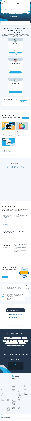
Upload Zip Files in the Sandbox (16, 322)
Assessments (13, 403)
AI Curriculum (19, 397)
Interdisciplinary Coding (16, 338)
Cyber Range (2, 395)
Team (18, 401)
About (19, 400)
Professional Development (2, 392)
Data (12, 388)
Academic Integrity (13, 392)
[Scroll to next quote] (30, 293)
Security (19, 407)
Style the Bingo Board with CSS (22, 167)
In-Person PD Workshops (25, 387)
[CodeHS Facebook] (12, 378)
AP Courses (13, 408)
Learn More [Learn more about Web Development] (15, 94)
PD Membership (26, 394)
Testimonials (7, 402)
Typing (1, 394)
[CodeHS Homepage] (3, 1)
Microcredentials (26, 393)
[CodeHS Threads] (18, 378)
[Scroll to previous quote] (1, 293)
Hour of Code (19, 392)
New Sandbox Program (2, 401)
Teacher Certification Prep (26, 392)
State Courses (19, 389)
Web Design (6, 340)
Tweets (7, 403)
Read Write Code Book (8, 405)
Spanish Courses (20, 390)
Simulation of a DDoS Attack (8, 167)
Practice (19, 393)
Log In (26, 11)
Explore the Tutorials (25, 118)
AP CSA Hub (19, 396)
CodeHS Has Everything (13, 399)
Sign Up (29, 11)
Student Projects (8, 408)
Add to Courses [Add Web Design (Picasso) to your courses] (15, 52)
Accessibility (19, 408)
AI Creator (2, 393)
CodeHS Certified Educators (4, 414)
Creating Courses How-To (23, 101)
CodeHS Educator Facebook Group (5, 417)
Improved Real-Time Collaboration (16, 314)
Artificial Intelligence (12, 345)
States (7, 401)
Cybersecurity (7, 338)
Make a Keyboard (12, 167)
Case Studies (7, 400)
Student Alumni (8, 410)
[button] (8, 3)
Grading (13, 387)
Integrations (13, 390)
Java (26, 340)
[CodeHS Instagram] (13, 378)
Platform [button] (18, 3)
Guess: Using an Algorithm (18, 167)
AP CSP (24, 338)
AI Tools (13, 391)
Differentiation (14, 401)
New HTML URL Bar (13, 317)
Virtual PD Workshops (25, 388)
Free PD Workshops (25, 390)
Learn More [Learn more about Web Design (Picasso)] (15, 54)
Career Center (8, 409)
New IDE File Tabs (13, 320)
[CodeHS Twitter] (17, 378)
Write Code (13, 389)
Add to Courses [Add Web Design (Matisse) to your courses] (15, 72)
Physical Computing (13, 407)
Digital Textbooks (20, 395)
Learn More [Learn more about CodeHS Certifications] (5, 277)
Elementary (20, 345)
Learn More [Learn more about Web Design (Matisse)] (15, 74)
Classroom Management (13, 386)
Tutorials (19, 394)
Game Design (13, 340)
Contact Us (15, 367)
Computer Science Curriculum (2, 389)
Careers (19, 402)
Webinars (7, 407)
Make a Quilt (15, 167)
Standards (19, 391)
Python (20, 340)
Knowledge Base (8, 406)
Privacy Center (20, 403)
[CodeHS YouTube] (15, 378)
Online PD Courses (25, 385)
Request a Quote (23, 11)
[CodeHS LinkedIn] (14, 378)
